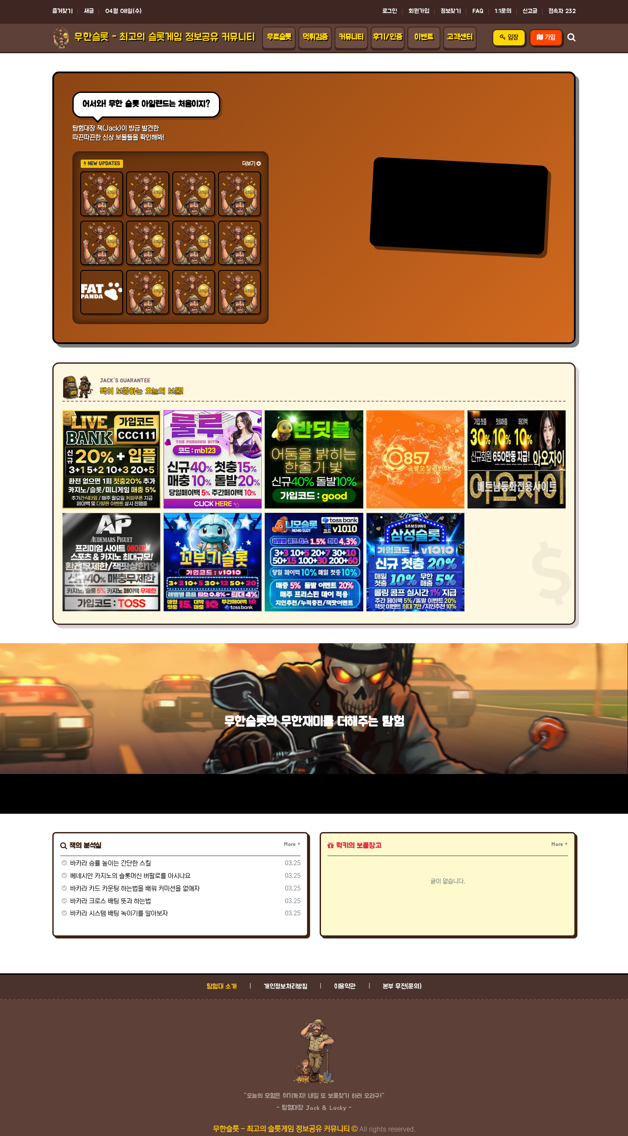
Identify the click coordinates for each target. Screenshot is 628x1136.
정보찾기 (451, 11)
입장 (509, 37)
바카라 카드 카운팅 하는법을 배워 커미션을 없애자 (130, 888)
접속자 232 (562, 11)
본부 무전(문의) (402, 986)
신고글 (530, 11)
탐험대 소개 (222, 986)
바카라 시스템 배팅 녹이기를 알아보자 (114, 913)
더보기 (251, 164)
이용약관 (345, 986)
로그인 (389, 11)
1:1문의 (503, 11)
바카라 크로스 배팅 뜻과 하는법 (105, 901)
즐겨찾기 (62, 11)
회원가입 (419, 11)
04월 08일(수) (123, 11)
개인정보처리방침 (285, 986)
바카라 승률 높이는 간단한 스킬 (105, 863)
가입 (546, 37)
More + (292, 844)
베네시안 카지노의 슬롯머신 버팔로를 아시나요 (125, 876)
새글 (89, 11)
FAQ (478, 11)
